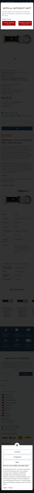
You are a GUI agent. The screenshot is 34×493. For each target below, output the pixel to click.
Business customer (25, 23)
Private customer (9, 23)
